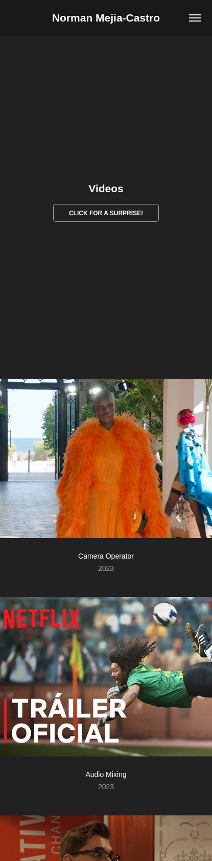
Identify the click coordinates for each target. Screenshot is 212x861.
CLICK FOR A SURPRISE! (106, 213)
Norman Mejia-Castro (106, 18)
